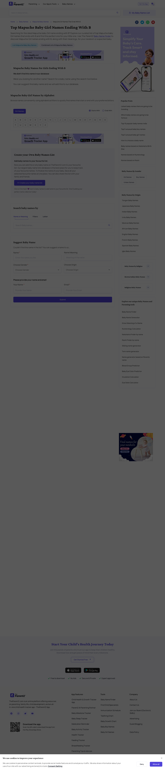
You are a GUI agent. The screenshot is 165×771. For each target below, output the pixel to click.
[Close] (162, 758)
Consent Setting (55, 766)
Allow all (156, 764)
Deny (142, 764)
